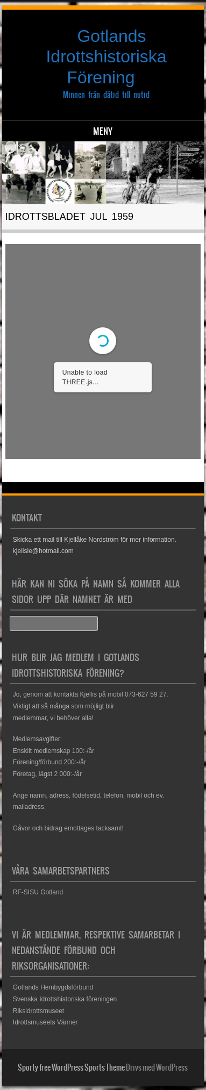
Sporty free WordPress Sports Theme (71, 1067)
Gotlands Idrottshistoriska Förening (106, 56)
